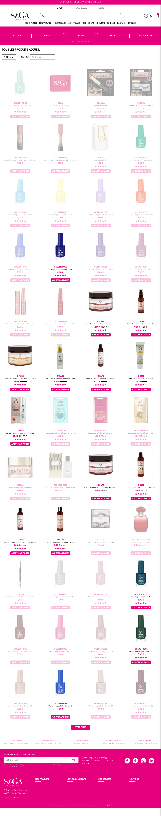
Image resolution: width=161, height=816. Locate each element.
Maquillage (40, 788)
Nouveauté (40, 785)
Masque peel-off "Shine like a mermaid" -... (60, 433)
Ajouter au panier (20, 116)
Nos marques (41, 800)
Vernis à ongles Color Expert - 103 (60, 597)
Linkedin (151, 761)
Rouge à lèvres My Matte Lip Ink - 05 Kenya (60, 160)
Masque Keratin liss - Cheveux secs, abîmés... (100, 324)
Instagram (143, 761)
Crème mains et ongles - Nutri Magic (141, 378)
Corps (38, 794)
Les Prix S (71, 791)
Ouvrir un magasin (75, 785)
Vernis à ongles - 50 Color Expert (20, 105)
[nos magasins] (146, 16)
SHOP (59, 8)
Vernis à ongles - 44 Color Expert (60, 215)
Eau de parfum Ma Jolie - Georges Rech (60, 487)
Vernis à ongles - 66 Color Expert (101, 215)
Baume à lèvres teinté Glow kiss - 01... (20, 324)
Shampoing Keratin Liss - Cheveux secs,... (60, 542)
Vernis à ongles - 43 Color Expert (20, 215)
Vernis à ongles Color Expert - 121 (20, 651)
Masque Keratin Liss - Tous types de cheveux (100, 487)
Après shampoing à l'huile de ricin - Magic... (101, 378)
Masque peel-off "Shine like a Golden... (141, 433)
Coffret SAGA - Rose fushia (60, 105)
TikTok (135, 761)
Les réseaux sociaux (75, 797)
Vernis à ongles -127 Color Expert (141, 215)
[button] (72, 42)
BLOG (102, 8)
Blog (69, 794)
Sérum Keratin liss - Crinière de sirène (141, 324)
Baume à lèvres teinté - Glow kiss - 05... (60, 324)
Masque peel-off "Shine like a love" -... (100, 433)
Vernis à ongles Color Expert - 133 (141, 651)
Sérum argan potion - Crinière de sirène (60, 378)
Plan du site (134, 797)
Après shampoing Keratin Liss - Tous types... (20, 542)
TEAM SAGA (80, 8)
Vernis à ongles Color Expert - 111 (141, 597)
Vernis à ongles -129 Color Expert (60, 269)
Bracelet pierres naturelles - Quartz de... (100, 542)
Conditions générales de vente (142, 788)
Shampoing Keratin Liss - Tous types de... (141, 487)
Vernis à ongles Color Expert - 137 (100, 651)
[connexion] (151, 16)
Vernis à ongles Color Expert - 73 (20, 706)
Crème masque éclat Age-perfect (20, 487)
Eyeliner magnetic (101, 105)
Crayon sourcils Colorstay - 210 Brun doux (20, 597)
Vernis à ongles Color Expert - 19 (60, 651)
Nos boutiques (73, 788)
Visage (38, 791)
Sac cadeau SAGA (100, 160)
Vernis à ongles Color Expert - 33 (101, 706)
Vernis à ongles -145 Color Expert (141, 269)
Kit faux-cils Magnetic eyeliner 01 (141, 105)
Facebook (127, 761)
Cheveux (39, 797)
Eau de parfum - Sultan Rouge (141, 542)
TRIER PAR (24, 57)
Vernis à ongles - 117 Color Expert (141, 160)
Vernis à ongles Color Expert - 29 (141, 706)
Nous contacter (11, 797)
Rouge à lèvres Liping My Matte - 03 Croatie (20, 160)
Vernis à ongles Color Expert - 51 (60, 706)
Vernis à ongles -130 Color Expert (100, 269)
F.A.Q (100, 791)
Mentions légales (137, 785)
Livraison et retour (106, 785)
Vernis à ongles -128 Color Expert (20, 269)
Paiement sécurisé (106, 788)
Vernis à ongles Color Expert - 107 (100, 597)
